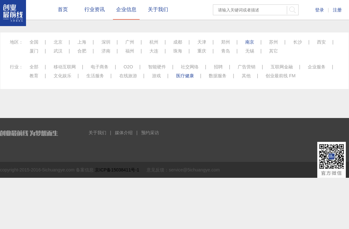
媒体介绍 (124, 132)
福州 (129, 50)
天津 (201, 42)
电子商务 (100, 66)
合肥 (81, 50)
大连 (153, 50)
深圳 (106, 42)
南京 (249, 42)
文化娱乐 (62, 75)
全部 (34, 66)
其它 (273, 50)
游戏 (156, 75)
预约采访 (150, 132)
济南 (106, 50)
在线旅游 (128, 75)
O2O (128, 66)
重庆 (201, 50)
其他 (246, 75)
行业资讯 (94, 9)
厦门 (34, 50)
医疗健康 (185, 75)
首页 (63, 9)
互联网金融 (282, 66)
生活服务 (95, 75)
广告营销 (246, 66)
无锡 (249, 50)
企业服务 (317, 66)
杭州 (153, 42)
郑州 (225, 42)
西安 (321, 42)
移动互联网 (65, 66)
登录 (319, 9)
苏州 (273, 42)
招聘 (218, 66)
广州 (129, 42)
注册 (337, 9)
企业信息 (126, 9)
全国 (34, 42)
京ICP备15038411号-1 (117, 169)
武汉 (58, 50)
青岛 (225, 50)
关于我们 (158, 9)
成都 (177, 42)
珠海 (177, 50)
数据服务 (218, 75)
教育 (34, 75)
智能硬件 (157, 66)
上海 (81, 42)
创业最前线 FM (280, 75)
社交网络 (190, 66)
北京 (58, 42)
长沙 (297, 42)
